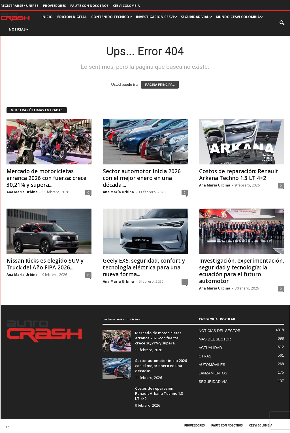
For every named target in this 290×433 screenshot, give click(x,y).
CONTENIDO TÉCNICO (111, 17)
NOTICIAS (19, 29)
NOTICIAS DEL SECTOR (219, 331)
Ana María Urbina (22, 192)
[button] (282, 23)
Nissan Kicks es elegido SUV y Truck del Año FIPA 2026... (45, 264)
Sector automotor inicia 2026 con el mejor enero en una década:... (142, 178)
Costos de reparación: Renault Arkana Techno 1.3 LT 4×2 (238, 175)
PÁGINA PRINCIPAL (160, 84)
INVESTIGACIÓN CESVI (156, 17)
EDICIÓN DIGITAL (72, 16)
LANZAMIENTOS (213, 373)
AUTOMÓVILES (212, 365)
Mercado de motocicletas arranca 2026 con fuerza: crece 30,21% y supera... (46, 178)
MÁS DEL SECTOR (215, 339)
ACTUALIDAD (210, 348)
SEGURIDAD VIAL (196, 17)
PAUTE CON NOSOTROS (89, 5)
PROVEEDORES (54, 5)
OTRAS (205, 356)
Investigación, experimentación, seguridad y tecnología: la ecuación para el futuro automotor (241, 271)
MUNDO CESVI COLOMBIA (239, 17)
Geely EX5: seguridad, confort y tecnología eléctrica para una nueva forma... (144, 267)
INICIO (47, 16)
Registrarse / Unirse (19, 5)
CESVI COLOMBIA (126, 5)
